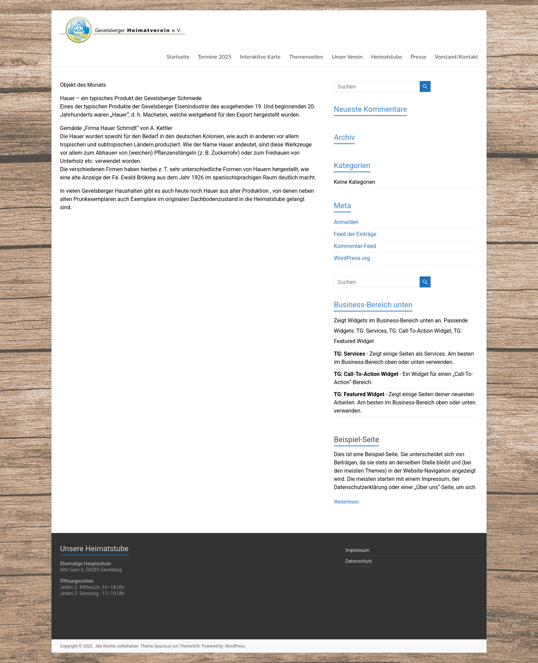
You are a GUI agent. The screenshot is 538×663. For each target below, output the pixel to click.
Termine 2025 (214, 56)
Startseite (177, 56)
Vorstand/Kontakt (456, 56)
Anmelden (346, 222)
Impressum (357, 550)
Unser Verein (347, 56)
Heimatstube (386, 56)
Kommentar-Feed (355, 246)
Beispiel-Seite (356, 439)
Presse (418, 56)
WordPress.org (352, 258)
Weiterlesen (346, 502)
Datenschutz (358, 561)
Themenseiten (306, 56)
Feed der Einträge (355, 234)
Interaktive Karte (260, 56)
